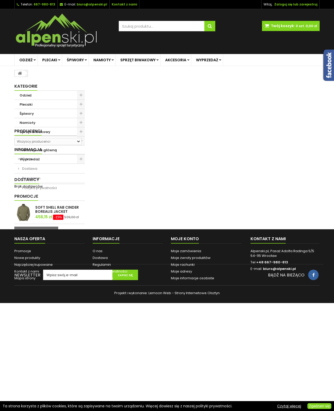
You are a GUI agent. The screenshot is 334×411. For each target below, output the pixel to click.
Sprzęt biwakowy (138, 60)
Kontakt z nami (26, 358)
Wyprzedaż (207, 60)
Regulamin (30, 226)
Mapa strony (24, 365)
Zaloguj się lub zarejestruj (295, 4)
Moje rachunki (183, 351)
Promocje (26, 268)
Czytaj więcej (289, 406)
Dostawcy (26, 250)
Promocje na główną (38, 150)
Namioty (102, 60)
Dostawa (29, 216)
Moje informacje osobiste (192, 365)
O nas (26, 207)
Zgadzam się (319, 406)
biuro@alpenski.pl (92, 4)
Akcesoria (175, 60)
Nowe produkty (27, 344)
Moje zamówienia (186, 338)
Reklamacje (103, 365)
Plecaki (49, 60)
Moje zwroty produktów (191, 344)
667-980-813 (44, 4)
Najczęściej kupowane (33, 351)
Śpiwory (75, 60)
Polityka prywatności (39, 236)
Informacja (28, 198)
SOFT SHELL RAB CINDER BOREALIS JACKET (57, 281)
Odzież (26, 60)
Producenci (28, 173)
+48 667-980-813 (272, 349)
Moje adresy (181, 358)
